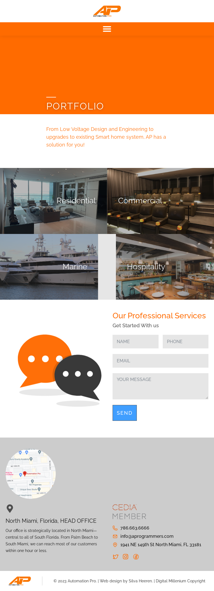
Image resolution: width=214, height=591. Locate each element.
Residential (76, 200)
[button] (107, 29)
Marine (35, 266)
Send (125, 413)
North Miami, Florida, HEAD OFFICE (51, 520)
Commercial (140, 200)
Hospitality (185, 266)
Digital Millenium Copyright (180, 581)
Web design (111, 581)
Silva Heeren (140, 581)
